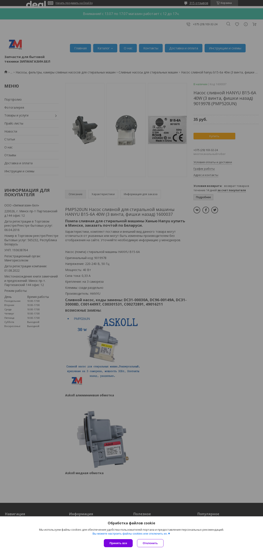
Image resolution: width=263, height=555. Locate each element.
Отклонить (150, 543)
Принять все (118, 543)
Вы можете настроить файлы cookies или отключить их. (130, 533)
